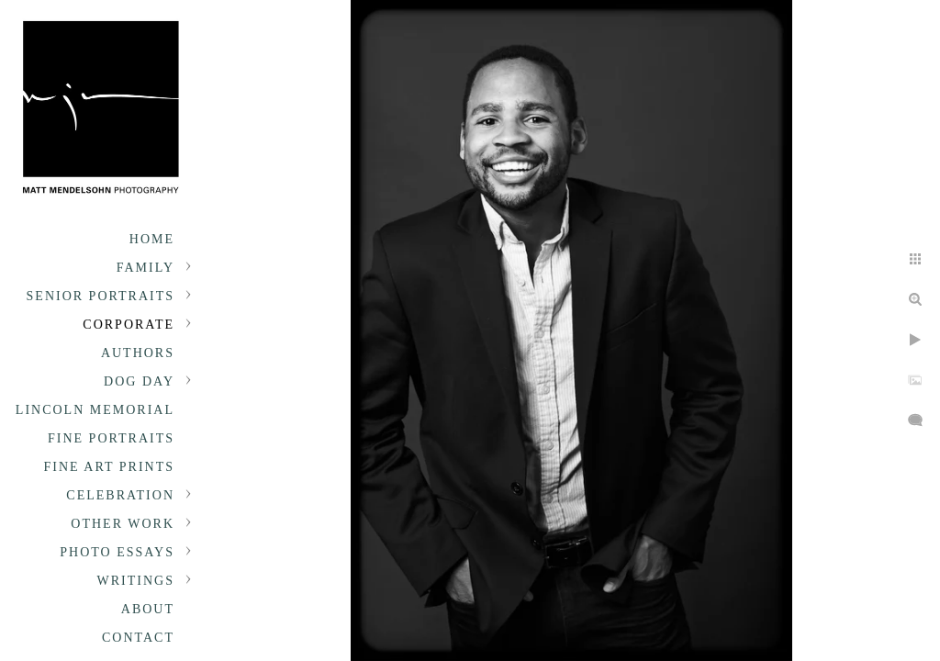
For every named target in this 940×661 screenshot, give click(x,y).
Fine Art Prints (109, 467)
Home (151, 239)
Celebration (120, 495)
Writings (135, 581)
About (147, 609)
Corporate (128, 324)
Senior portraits (100, 296)
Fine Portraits (111, 438)
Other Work (122, 524)
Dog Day (139, 381)
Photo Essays (117, 552)
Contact (138, 637)
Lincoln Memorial (95, 410)
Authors (137, 353)
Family (145, 267)
